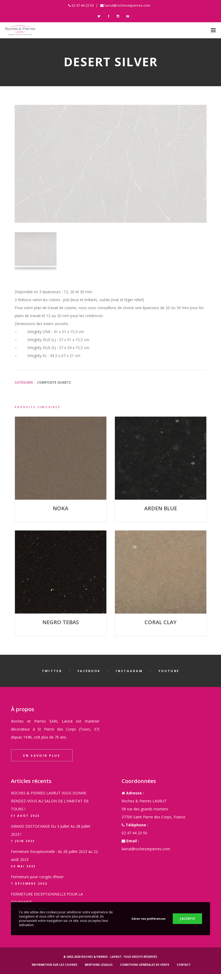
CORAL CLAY (160, 622)
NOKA (60, 508)
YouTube (168, 671)
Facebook (89, 671)
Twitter (52, 671)
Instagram (129, 671)
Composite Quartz (54, 382)
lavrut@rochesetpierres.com (127, 5)
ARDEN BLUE (160, 508)
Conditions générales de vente (144, 965)
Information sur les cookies (54, 965)
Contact (184, 965)
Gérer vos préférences (148, 919)
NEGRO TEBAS (60, 622)
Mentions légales (98, 965)
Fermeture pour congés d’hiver (37, 876)
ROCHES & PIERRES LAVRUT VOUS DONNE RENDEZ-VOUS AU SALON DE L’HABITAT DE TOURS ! (50, 800)
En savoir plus (41, 755)
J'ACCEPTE (187, 919)
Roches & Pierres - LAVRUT (101, 957)
